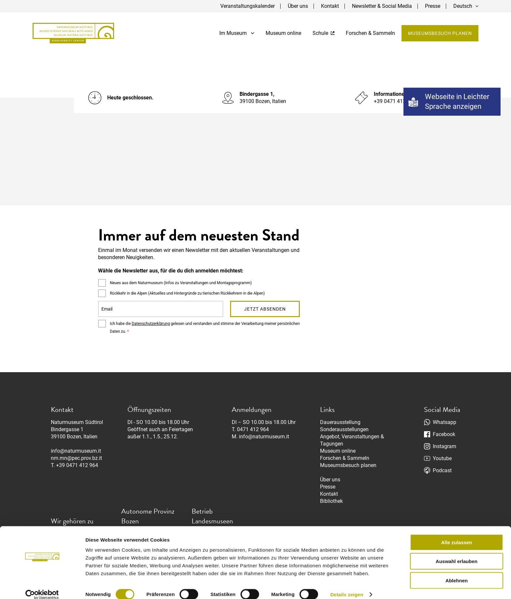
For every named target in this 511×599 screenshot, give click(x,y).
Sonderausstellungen (344, 429)
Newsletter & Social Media (382, 6)
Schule (323, 33)
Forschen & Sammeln (370, 33)
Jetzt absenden (265, 309)
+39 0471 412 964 (77, 465)
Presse (432, 6)
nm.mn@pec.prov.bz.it (76, 458)
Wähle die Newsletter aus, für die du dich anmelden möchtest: (170, 271)
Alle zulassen (456, 534)
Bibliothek (331, 501)
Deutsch (462, 6)
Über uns (298, 6)
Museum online (283, 33)
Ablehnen (456, 572)
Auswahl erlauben (456, 553)
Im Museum (236, 33)
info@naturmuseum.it (76, 451)
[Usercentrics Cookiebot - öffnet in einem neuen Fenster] (42, 586)
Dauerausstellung (340, 422)
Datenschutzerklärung (151, 323)
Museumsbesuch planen (440, 33)
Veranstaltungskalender (247, 6)
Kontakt (330, 6)
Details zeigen (346, 586)
